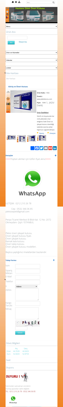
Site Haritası (10, 78)
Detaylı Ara (23, 42)
